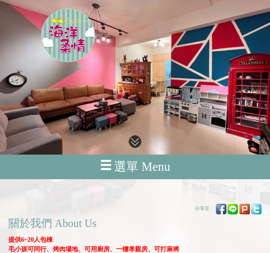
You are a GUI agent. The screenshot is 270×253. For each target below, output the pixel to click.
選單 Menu (135, 166)
